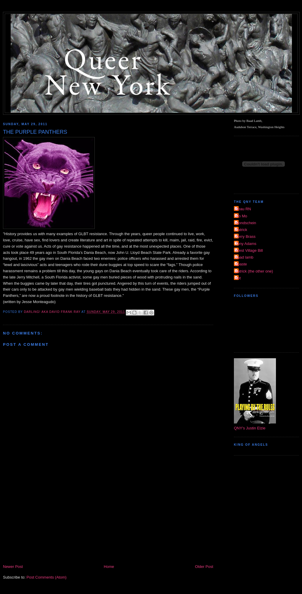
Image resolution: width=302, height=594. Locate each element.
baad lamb (244, 257)
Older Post (204, 566)
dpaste (241, 264)
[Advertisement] (108, 518)
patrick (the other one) (254, 271)
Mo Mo (241, 216)
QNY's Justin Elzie (250, 428)
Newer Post (13, 566)
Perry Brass (245, 236)
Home (109, 566)
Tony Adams (245, 243)
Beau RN (243, 209)
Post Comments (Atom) (47, 577)
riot (238, 278)
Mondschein (245, 223)
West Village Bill (249, 250)
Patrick (241, 229)
